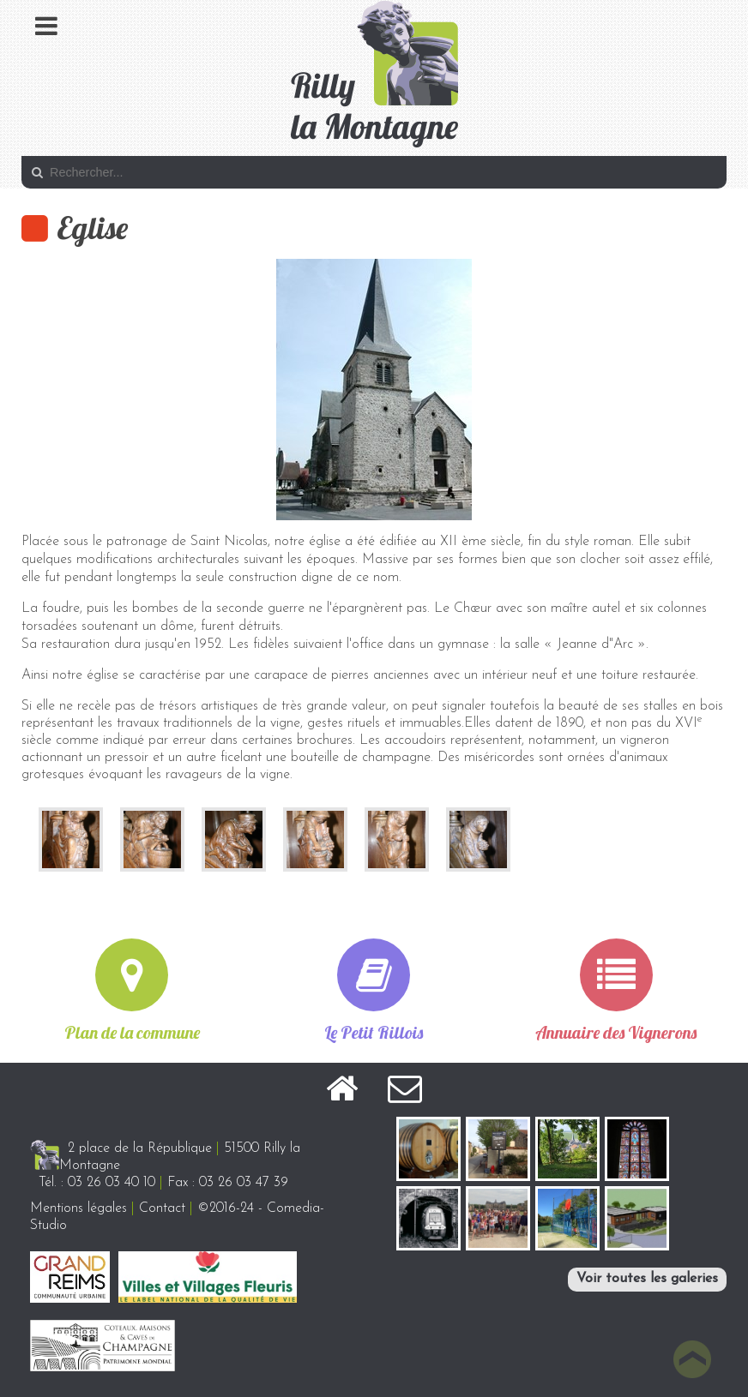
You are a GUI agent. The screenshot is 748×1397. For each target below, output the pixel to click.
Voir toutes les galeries (647, 1279)
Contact (162, 1208)
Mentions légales (78, 1208)
